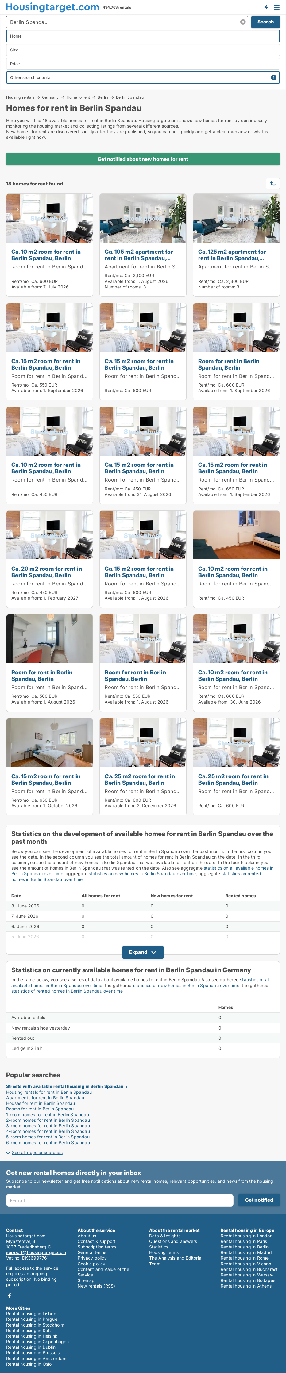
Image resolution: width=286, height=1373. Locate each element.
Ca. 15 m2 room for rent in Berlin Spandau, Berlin (45, 364)
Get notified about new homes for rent (143, 159)
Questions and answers (173, 1241)
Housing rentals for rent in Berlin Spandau (49, 1092)
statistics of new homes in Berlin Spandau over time (186, 985)
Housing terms (164, 1252)
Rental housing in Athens (246, 1285)
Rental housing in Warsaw (247, 1274)
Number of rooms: (123, 286)
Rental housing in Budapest (249, 1280)
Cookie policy (92, 1263)
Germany (50, 97)
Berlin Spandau (130, 97)
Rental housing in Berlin (245, 1246)
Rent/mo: (21, 281)
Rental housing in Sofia (29, 1330)
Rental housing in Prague (31, 1319)
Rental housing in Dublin (31, 1347)
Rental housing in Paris (244, 1241)
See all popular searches (37, 1152)
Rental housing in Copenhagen (37, 1341)
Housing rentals (20, 97)
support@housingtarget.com (36, 1252)
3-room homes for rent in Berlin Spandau (48, 1125)
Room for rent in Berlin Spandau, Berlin (58, 267)
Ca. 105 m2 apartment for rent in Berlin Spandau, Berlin (139, 258)
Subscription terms (97, 1246)
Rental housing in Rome (245, 1257)
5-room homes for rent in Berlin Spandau (48, 1136)
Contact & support (96, 1241)
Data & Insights (164, 1235)
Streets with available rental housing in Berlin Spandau (64, 1086)
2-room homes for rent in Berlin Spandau (48, 1120)
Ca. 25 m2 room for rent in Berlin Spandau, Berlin (140, 779)
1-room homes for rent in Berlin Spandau (47, 1114)
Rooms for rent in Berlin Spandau (40, 1108)
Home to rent (78, 97)
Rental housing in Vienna (246, 1263)
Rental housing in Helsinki (32, 1336)
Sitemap (86, 1280)
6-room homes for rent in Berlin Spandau (48, 1142)
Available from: (26, 286)
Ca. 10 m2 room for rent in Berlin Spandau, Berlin (46, 254)
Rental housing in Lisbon (31, 1313)
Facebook (9, 1296)
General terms (92, 1252)
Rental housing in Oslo (29, 1364)
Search (265, 22)
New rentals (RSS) (96, 1285)
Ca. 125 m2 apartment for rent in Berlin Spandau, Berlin (232, 258)
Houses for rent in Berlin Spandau (40, 1103)
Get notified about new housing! (266, 7)
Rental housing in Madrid (246, 1252)
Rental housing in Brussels (33, 1352)
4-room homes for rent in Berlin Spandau (48, 1131)
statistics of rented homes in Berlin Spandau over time (67, 991)
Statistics (158, 1246)
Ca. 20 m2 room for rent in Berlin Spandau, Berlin (46, 571)
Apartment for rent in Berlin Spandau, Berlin (158, 267)
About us (87, 1235)
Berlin (103, 97)
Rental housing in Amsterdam (36, 1358)
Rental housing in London (246, 1235)
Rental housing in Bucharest (249, 1269)
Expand (138, 952)
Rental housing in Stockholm (35, 1324)
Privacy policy (92, 1257)
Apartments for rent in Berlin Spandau (45, 1097)
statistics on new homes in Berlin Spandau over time (142, 873)
